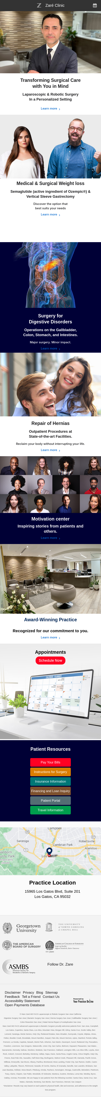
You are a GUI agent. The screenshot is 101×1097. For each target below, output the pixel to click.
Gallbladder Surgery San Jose (84, 1018)
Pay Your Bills (50, 762)
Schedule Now (50, 661)
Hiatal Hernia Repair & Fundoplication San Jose (62, 1022)
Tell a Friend (31, 997)
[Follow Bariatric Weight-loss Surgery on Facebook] (49, 972)
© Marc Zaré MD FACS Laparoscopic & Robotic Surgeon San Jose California (50, 1014)
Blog (39, 992)
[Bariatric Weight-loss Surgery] (50, 5)
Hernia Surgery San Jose (60, 1018)
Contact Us (51, 997)
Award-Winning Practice (50, 619)
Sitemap (51, 992)
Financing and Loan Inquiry (50, 791)
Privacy (28, 992)
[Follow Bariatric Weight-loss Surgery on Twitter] (57, 972)
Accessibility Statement (22, 1001)
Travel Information (50, 810)
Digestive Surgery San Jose (15, 1018)
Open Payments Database (25, 1005)
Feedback (12, 997)
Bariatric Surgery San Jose (38, 1018)
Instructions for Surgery (50, 772)
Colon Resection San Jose (30, 1022)
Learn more (49, 108)
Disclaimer (13, 992)
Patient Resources (50, 749)
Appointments (50, 652)
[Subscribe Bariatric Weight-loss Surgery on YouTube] (74, 972)
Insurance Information (50, 781)
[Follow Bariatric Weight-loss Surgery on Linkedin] (66, 972)
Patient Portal (50, 800)
